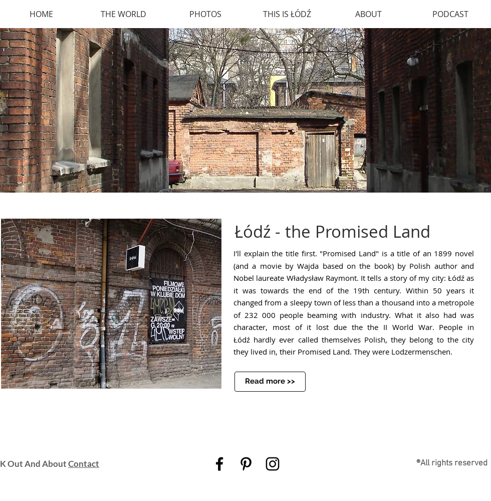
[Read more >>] (270, 382)
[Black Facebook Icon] (219, 464)
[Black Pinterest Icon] (246, 464)
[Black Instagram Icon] (273, 464)
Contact (83, 463)
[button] (245, 110)
